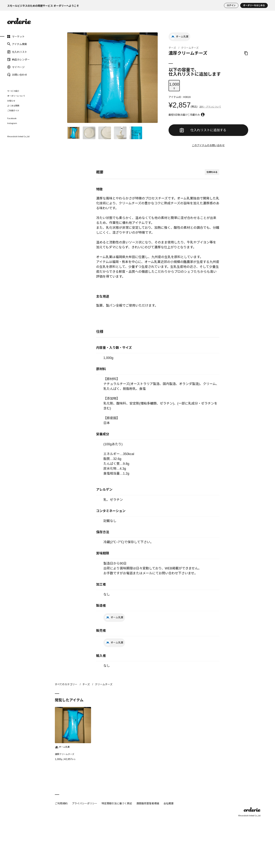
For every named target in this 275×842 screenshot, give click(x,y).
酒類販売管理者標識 (147, 803)
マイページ (16, 67)
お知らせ (11, 100)
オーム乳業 (179, 36)
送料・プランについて (210, 107)
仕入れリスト (17, 51)
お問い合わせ (17, 74)
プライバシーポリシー (84, 803)
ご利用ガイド (13, 110)
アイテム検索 (17, 44)
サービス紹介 (13, 90)
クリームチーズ (190, 47)
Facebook (11, 118)
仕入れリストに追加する (203, 130)
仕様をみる (212, 172)
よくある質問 (13, 105)
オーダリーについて (16, 95)
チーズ (172, 47)
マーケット (16, 36)
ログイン (231, 5)
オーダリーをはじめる (254, 5)
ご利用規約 (61, 803)
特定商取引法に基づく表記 (117, 803)
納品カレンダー (18, 59)
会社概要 (168, 803)
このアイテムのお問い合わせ (208, 145)
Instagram (12, 123)
